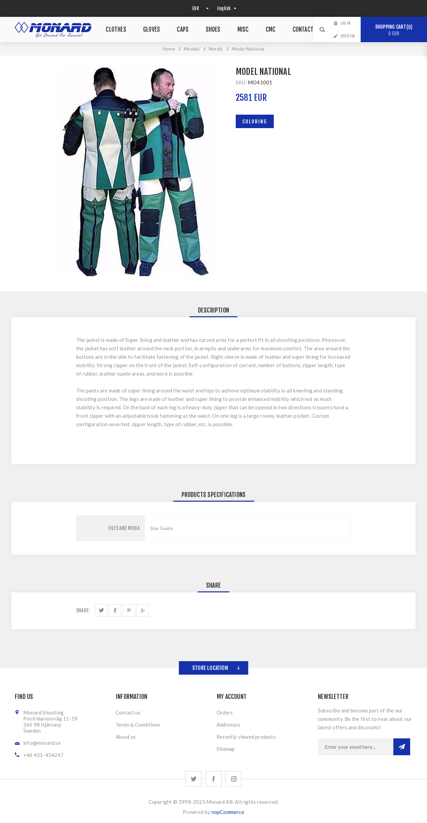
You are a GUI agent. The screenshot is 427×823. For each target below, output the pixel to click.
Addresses (228, 725)
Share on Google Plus (142, 610)
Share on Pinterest (129, 610)
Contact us (128, 712)
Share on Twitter (101, 610)
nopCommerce (227, 812)
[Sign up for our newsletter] (355, 746)
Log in (345, 23)
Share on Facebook (115, 610)
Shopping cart (393, 30)
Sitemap (226, 749)
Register (348, 36)
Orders (225, 712)
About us (126, 737)
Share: (83, 610)
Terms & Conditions (138, 725)
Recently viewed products (246, 737)
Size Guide (161, 528)
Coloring (254, 121)
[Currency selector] (200, 8)
